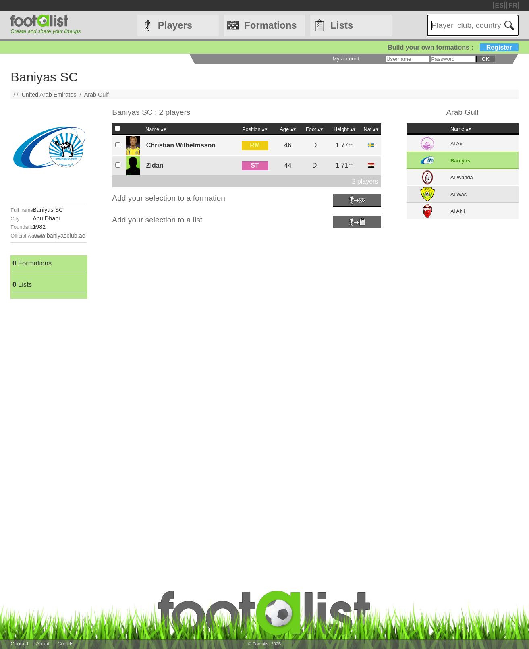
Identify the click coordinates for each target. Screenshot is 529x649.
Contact (19, 644)
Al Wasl (459, 194)
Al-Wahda (461, 177)
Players (175, 25)
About (43, 644)
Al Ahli (457, 211)
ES (499, 5)
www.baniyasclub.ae (59, 235)
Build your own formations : (453, 47)
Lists (341, 25)
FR (512, 5)
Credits (65, 644)
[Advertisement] (48, 420)
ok (485, 59)
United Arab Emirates (48, 94)
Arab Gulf (96, 94)
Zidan (155, 165)
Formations (270, 25)
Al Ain (457, 144)
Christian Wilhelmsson (181, 145)
